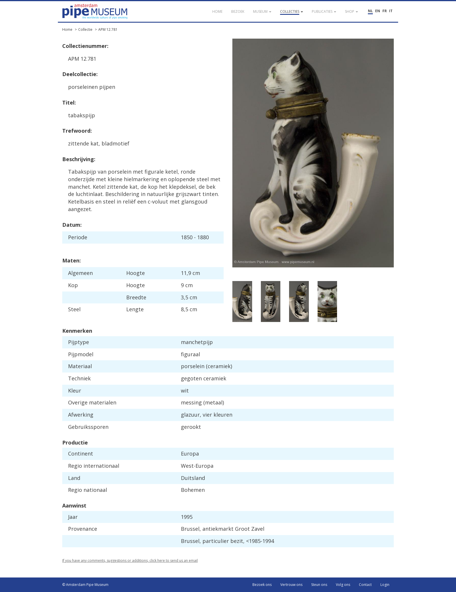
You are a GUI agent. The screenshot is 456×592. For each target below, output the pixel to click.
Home (67, 29)
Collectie (85, 29)
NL (370, 10)
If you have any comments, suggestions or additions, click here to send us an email (130, 560)
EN (377, 10)
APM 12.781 (107, 29)
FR (384, 10)
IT (391, 10)
